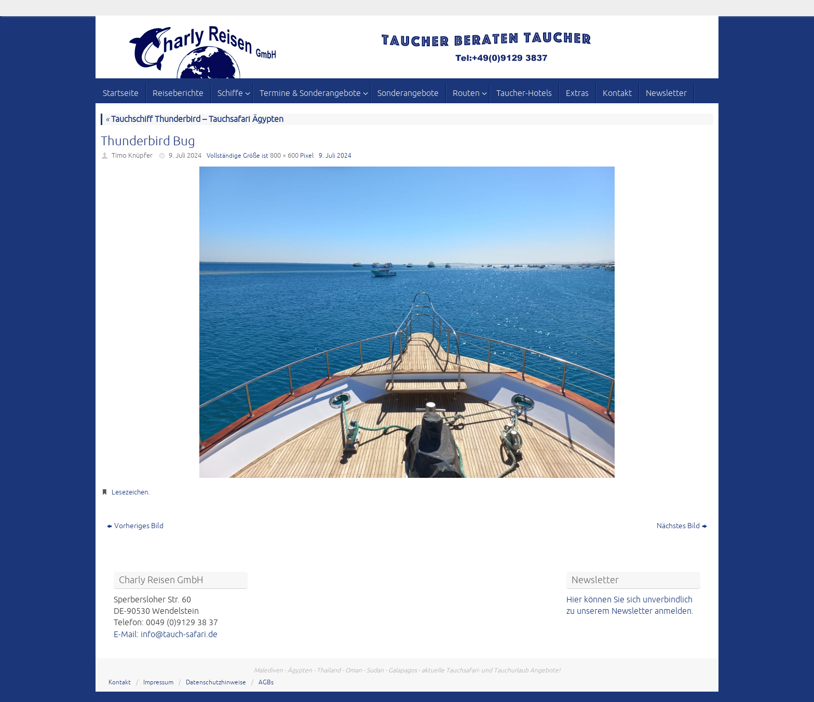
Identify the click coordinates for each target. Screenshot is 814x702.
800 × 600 (284, 156)
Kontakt (119, 682)
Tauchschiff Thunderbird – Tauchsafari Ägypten (194, 119)
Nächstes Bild (682, 525)
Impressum (158, 682)
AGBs (266, 682)
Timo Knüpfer (132, 156)
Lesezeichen (130, 492)
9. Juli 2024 (185, 156)
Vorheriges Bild (135, 525)
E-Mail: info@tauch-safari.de (166, 634)
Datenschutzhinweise (216, 682)
